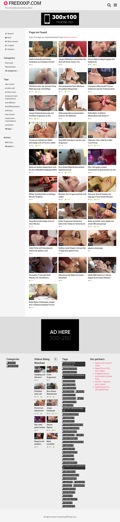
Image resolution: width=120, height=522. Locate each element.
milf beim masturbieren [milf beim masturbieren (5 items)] (73, 425)
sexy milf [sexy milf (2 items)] (68, 482)
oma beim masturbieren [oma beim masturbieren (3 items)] (74, 442)
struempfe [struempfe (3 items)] (80, 485)
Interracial (9, 63)
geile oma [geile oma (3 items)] (68, 405)
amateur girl (10, 88)
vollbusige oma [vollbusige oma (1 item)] (70, 499)
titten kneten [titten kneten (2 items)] (69, 492)
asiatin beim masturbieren (10, 119)
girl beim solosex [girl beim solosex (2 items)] (71, 414)
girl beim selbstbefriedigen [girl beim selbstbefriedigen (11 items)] (72, 409)
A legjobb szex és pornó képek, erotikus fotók (103, 376)
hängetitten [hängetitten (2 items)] (69, 418)
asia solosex (10, 114)
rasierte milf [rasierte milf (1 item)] (69, 449)
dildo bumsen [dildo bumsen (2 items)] (70, 388)
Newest (9, 34)
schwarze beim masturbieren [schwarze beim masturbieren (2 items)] (73, 467)
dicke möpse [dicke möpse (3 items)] (70, 385)
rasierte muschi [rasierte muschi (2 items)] (70, 452)
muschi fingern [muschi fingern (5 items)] (70, 431)
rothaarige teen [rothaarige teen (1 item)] (70, 463)
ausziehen (9, 125)
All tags (9, 129)
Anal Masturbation (12, 107)
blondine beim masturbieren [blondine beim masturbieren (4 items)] (73, 376)
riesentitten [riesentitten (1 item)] (69, 459)
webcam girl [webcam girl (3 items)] (69, 506)
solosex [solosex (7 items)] (68, 485)
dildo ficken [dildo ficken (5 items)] (69, 391)
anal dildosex (10, 103)
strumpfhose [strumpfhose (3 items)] (70, 489)
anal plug (8, 110)
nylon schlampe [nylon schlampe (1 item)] (71, 438)
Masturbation (10, 67)
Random (9, 49)
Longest (9, 45)
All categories (11, 71)
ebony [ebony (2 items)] (80, 391)
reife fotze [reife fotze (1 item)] (69, 456)
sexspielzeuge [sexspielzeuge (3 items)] (70, 478)
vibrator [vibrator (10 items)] (68, 496)
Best (8, 38)
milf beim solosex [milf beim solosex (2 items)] (71, 428)
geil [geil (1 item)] (81, 398)
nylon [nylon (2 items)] (81, 435)
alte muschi (9, 84)
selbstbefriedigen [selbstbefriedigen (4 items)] (71, 475)
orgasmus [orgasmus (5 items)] (69, 445)
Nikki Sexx (9, 142)
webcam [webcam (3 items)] (68, 503)
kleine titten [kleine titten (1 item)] (69, 421)
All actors (10, 146)
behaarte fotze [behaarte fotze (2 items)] (70, 369)
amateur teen (10, 92)
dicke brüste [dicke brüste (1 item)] (69, 381)
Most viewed (11, 41)
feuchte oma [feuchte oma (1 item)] (70, 395)
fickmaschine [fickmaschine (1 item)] (70, 398)
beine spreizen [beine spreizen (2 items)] (70, 372)
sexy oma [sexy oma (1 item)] (80, 482)
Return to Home (70, 37)
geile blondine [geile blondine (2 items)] (70, 402)
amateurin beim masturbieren (11, 97)
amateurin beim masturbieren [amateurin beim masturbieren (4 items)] (68, 364)
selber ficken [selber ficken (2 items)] (70, 472)
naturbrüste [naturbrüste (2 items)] (69, 435)
